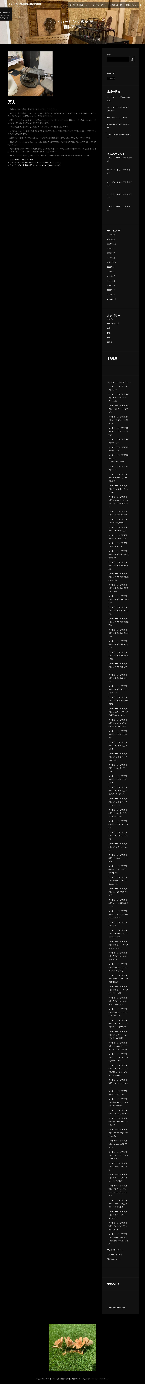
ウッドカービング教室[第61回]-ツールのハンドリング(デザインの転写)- (118, 1035)
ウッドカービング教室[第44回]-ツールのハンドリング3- (118, 847)
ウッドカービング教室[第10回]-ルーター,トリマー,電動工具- (117, 477)
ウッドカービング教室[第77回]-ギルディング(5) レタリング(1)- (117, 1215)
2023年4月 (111, 267)
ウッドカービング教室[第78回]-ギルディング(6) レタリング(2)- (117, 1226)
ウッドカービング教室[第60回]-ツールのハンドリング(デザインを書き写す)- (118, 1023)
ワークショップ (113, 324)
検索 (109, 55)
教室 (109, 337)
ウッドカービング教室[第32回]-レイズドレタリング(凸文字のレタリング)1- (118, 712)
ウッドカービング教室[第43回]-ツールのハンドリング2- (118, 835)
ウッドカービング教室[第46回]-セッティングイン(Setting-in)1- (117, 869)
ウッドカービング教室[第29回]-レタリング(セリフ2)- (117, 678)
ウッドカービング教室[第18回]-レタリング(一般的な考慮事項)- (118, 554)
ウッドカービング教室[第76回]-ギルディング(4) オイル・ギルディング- (117, 1203)
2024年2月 (111, 258)
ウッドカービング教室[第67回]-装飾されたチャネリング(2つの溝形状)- (118, 1102)
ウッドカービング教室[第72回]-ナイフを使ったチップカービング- (118, 1155)
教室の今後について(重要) (117, 117)
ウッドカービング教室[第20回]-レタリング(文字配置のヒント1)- (118, 577)
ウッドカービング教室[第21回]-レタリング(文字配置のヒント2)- (118, 588)
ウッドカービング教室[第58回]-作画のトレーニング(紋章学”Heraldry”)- (118, 1001)
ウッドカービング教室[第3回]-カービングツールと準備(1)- (118, 409)
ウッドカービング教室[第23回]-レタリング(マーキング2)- (118, 610)
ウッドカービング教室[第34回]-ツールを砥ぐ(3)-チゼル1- (117, 734)
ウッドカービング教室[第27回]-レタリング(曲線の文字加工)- (118, 655)
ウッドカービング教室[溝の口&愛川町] (24, 4)
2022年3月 (111, 295)
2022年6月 (111, 290)
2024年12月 (111, 244)
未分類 (109, 342)
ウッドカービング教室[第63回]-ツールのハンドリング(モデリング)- (118, 1057)
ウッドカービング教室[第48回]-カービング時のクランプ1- (118, 892)
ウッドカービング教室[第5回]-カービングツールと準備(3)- (118, 431)
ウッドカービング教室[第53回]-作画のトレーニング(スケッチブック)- (118, 945)
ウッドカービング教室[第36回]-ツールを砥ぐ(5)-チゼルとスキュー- (117, 757)
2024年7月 (111, 248)
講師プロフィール (132, 5)
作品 (109, 328)
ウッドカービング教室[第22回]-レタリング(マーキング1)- (118, 599)
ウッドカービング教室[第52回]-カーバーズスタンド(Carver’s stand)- (35, 165)
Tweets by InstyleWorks (116, 1308)
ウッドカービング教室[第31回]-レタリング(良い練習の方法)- (118, 700)
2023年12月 (111, 262)
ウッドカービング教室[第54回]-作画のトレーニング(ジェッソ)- (118, 956)
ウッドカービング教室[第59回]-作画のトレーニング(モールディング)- (118, 1012)
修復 (109, 333)
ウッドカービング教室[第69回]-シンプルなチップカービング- (118, 1121)
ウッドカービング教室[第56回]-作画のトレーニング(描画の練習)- (118, 978)
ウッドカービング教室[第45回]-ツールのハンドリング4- (118, 858)
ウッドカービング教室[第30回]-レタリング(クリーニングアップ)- (118, 689)
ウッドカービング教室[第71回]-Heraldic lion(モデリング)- (118, 1144)
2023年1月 (111, 272)
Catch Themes (105, 1379)
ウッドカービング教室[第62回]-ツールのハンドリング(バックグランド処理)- (118, 1046)
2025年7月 (111, 235)
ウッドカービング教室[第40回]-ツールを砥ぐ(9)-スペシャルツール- (117, 802)
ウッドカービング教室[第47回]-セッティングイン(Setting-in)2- (117, 880)
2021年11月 (111, 299)
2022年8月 (111, 281)
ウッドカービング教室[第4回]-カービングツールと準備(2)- (118, 420)
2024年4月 (111, 253)
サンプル (110, 319)
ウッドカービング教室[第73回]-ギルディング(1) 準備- (117, 1166)
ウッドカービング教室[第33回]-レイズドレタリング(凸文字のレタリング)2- (118, 723)
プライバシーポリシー (101, 5)
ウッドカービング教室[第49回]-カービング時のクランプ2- (118, 903)
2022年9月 (111, 276)
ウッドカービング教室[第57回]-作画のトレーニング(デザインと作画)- (118, 990)
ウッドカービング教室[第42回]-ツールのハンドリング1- (118, 824)
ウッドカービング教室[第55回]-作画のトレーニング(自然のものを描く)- (118, 967)
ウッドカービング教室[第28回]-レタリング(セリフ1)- (117, 667)
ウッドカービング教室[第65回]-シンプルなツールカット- (118, 1083)
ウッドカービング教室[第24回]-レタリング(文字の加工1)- (118, 622)
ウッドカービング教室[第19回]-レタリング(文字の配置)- (118, 565)
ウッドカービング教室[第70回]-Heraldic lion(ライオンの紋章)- (118, 1133)
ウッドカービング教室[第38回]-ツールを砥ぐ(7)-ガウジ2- (117, 779)
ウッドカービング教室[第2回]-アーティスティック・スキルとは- (118, 397)
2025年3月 (111, 239)
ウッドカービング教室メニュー (82, 5)
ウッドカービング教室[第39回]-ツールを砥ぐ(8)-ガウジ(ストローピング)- (117, 790)
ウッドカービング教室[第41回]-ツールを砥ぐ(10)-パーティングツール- (118, 813)
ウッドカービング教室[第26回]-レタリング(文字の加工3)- (118, 644)
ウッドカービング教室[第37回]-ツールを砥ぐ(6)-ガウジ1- (117, 768)
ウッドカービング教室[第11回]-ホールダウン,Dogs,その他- (118, 489)
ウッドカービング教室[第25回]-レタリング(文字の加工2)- (118, 633)
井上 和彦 (126, 170)
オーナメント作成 (113, 157)
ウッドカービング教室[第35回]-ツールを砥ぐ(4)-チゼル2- (117, 745)
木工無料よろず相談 (117, 5)
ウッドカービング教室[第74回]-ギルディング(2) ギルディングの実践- (117, 1178)
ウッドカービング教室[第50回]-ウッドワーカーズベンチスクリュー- (35, 162)
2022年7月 (111, 285)
